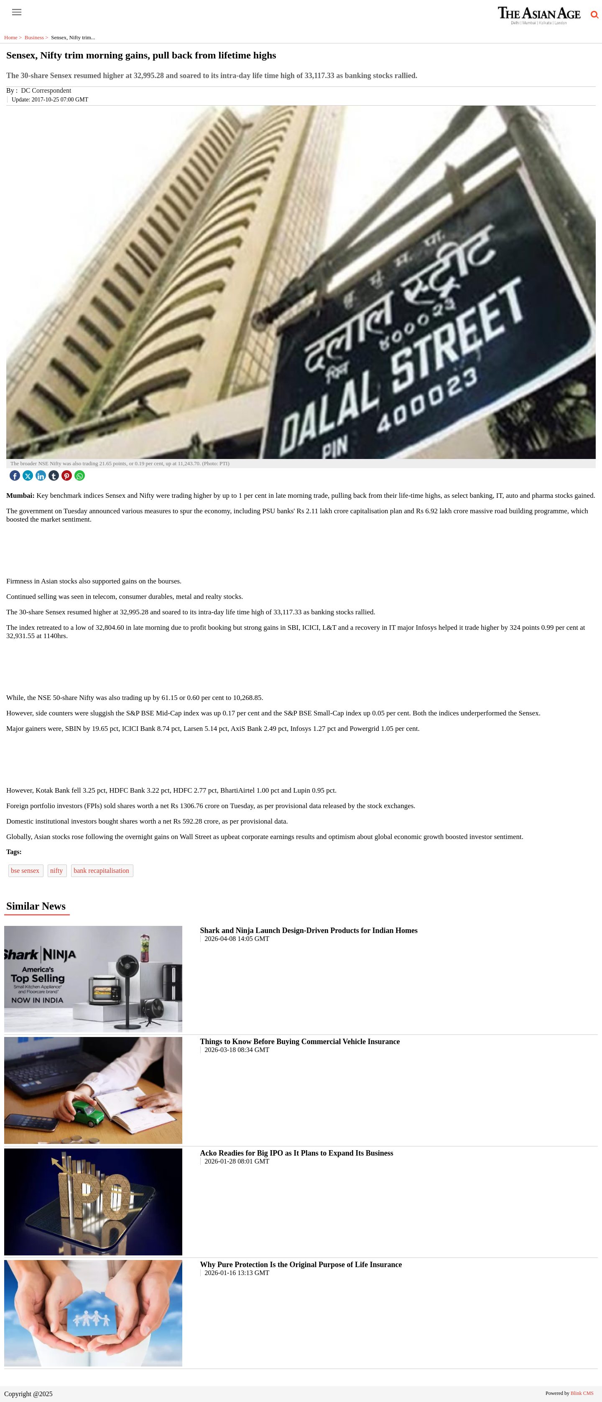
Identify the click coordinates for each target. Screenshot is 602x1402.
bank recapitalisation (102, 870)
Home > (14, 37)
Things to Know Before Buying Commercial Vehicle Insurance (300, 1041)
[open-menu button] (16, 12)
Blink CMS (582, 1393)
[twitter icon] (29, 473)
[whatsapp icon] (81, 473)
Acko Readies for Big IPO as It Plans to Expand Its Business (296, 1153)
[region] (301, 549)
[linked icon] (42, 473)
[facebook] (16, 473)
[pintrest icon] (68, 473)
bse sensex (26, 870)
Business (38, 37)
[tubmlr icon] (55, 473)
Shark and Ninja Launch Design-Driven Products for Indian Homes (309, 930)
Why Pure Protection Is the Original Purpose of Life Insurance (301, 1264)
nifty (57, 870)
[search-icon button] (593, 15)
